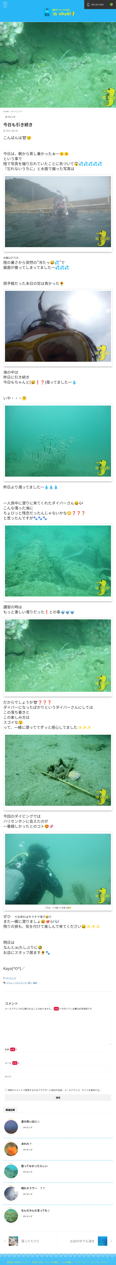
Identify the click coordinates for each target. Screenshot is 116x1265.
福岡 (35, 982)
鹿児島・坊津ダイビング (17, 1262)
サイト (8, 1076)
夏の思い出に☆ (31, 1121)
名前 (11, 1049)
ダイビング (11, 978)
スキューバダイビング (16, 982)
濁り (30, 982)
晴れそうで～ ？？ (33, 1188)
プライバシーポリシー (99, 1262)
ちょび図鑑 (66, 1262)
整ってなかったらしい (35, 1166)
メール (12, 1062)
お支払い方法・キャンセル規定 (45, 1262)
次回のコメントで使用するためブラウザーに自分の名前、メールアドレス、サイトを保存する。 (55, 1090)
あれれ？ (26, 1144)
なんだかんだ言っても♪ (36, 1210)
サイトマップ (80, 1262)
